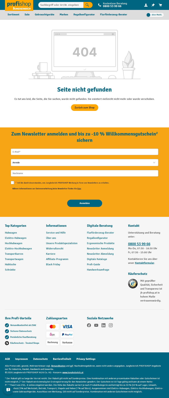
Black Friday (53, 264)
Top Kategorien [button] (15, 226)
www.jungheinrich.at (72, 372)
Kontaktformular (144, 263)
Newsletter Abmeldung (100, 254)
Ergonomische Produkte (101, 243)
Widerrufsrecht (54, 248)
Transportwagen (14, 259)
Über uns (51, 238)
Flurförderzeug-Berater (100, 232)
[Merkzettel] (153, 5)
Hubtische (10, 264)
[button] (105, 227)
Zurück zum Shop (85, 107)
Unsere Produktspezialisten (61, 243)
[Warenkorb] (160, 5)
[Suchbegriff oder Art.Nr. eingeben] (60, 5)
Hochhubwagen (13, 243)
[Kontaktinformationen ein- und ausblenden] (8, 390)
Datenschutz (40, 359)
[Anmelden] (84, 203)
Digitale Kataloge (97, 259)
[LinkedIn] (103, 325)
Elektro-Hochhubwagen (18, 248)
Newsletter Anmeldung (100, 248)
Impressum (21, 359)
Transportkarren (14, 254)
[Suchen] (88, 5)
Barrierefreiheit (62, 359)
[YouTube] (96, 325)
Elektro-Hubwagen (15, 238)
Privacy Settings (85, 359)
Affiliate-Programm (57, 259)
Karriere (50, 254)
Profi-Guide (93, 264)
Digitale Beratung (100, 226)
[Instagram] (111, 325)
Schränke (10, 269)
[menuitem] (146, 5)
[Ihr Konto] (146, 5)
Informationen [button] (56, 226)
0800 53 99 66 (112, 6)
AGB (7, 359)
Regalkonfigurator (97, 238)
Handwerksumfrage (98, 269)
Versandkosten (58, 365)
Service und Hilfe (56, 232)
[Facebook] (89, 325)
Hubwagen (11, 232)
